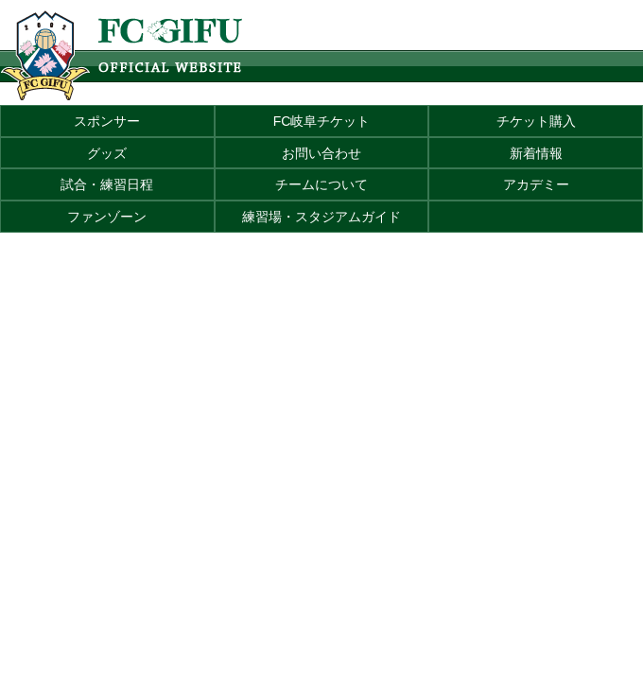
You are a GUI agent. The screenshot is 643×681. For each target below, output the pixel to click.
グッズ (107, 153)
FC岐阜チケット (322, 121)
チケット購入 (536, 121)
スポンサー (107, 121)
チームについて (321, 184)
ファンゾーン (107, 216)
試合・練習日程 (107, 184)
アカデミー (536, 184)
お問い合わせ (321, 153)
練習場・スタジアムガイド (321, 216)
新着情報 (536, 153)
